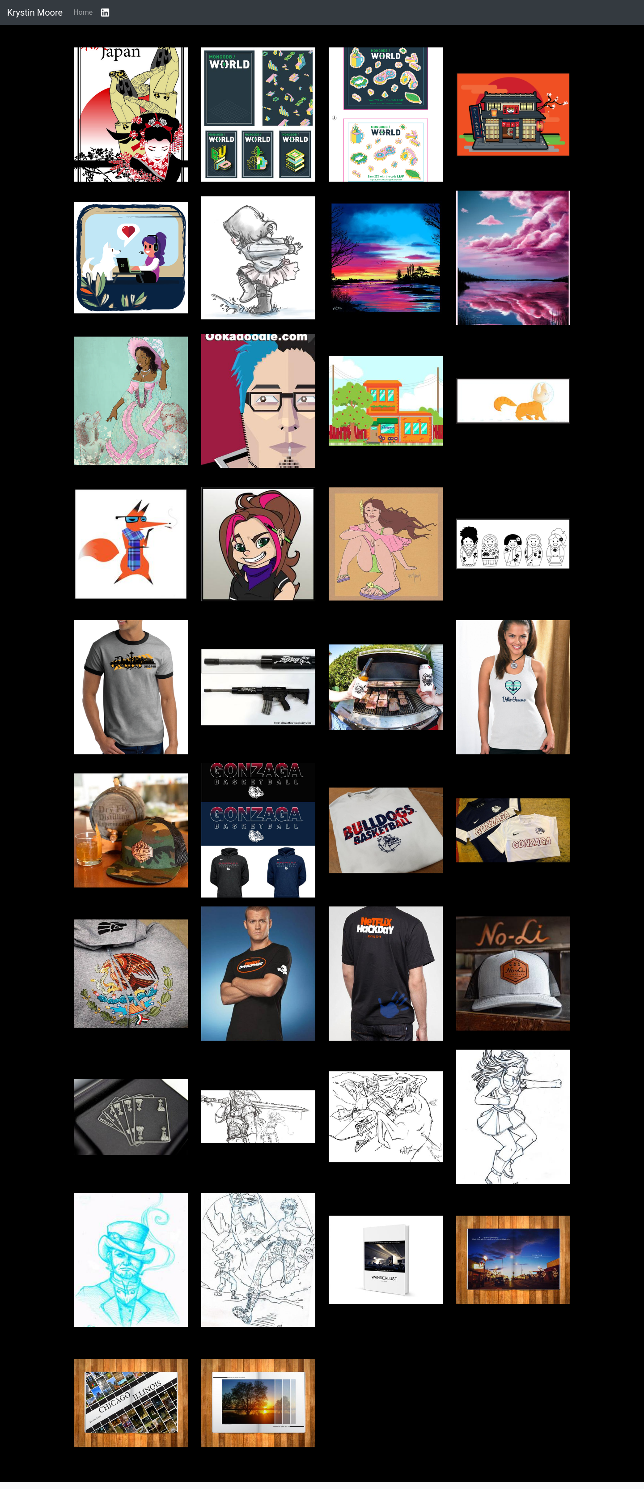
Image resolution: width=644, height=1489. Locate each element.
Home (83, 12)
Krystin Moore (35, 12)
